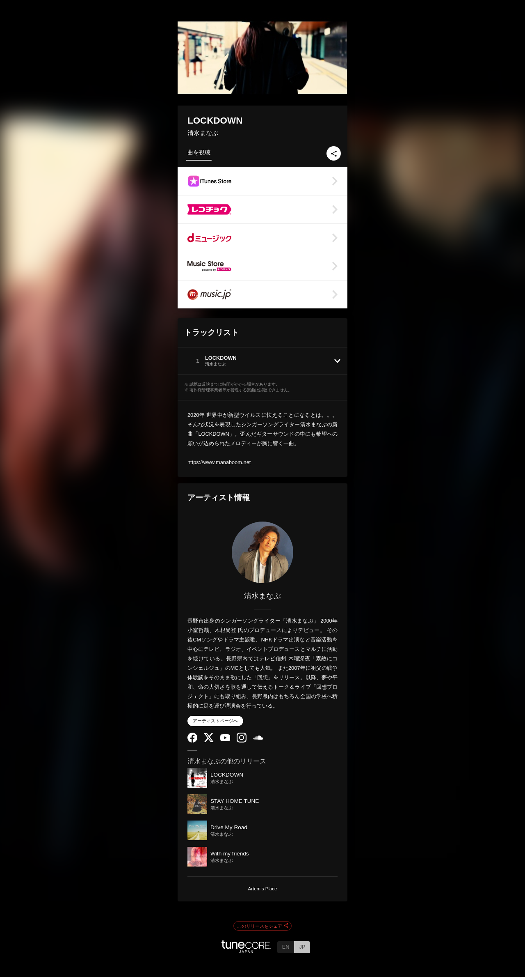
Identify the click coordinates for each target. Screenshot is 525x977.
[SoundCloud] (258, 738)
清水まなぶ (202, 132)
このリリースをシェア (262, 926)
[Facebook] (192, 741)
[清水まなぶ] (262, 552)
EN (286, 947)
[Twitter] (209, 740)
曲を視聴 (198, 152)
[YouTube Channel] (225, 739)
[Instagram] (242, 741)
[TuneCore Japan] (246, 950)
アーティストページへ (215, 720)
